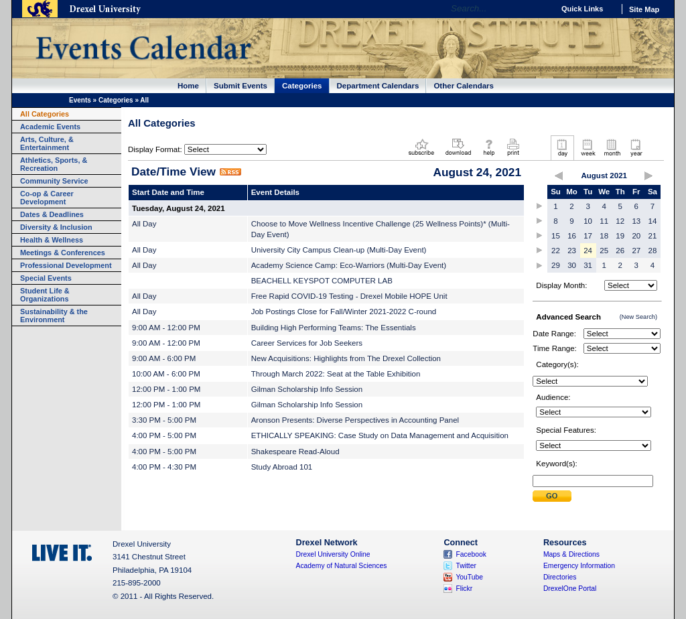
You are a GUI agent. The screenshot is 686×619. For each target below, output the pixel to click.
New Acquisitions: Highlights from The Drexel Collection (346, 358)
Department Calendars (378, 86)
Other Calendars (463, 86)
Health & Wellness (51, 240)
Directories (560, 577)
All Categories (44, 114)
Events (80, 100)
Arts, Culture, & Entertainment (47, 143)
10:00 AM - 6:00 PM (166, 374)
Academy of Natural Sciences (341, 565)
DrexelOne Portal (569, 588)
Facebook (471, 554)
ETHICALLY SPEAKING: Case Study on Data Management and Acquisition (379, 435)
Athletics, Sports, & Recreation (53, 164)
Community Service (54, 181)
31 (588, 265)
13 (636, 221)
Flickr (464, 588)
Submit (552, 496)
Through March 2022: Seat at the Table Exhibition (336, 374)
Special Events (46, 278)
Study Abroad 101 (282, 467)
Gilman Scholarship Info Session (306, 389)
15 (555, 236)
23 (571, 251)
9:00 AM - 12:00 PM (166, 328)
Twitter (466, 565)
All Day (144, 224)
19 (620, 236)
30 (571, 265)
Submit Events (240, 86)
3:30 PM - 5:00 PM (164, 420)
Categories (302, 86)
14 (652, 221)
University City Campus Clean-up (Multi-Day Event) (339, 250)
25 (604, 251)
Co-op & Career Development (47, 198)
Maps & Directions (571, 554)
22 (555, 251)
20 (636, 236)
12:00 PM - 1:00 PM (166, 389)
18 (604, 236)
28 (652, 251)
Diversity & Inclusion (56, 227)
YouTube (469, 577)
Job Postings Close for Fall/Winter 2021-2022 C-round (344, 311)
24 (588, 251)
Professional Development (66, 265)
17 (588, 236)
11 (604, 221)
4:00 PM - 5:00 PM (164, 435)
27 (636, 251)
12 (620, 221)
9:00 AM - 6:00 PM (164, 358)
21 (652, 236)
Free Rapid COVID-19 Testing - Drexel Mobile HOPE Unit (349, 296)
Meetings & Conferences (62, 253)
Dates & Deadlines (52, 214)
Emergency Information (579, 565)
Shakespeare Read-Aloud (295, 452)
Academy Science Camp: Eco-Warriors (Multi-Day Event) (348, 265)
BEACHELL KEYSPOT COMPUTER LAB (322, 281)
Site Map (644, 9)
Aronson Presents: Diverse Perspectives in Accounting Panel (355, 420)
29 (555, 265)
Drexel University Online (333, 554)
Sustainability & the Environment (54, 315)
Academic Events (50, 127)
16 (571, 236)
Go (540, 9)
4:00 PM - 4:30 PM (164, 467)
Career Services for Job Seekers (306, 343)
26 (620, 251)
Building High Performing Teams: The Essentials (333, 328)
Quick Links (582, 9)
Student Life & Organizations (45, 295)
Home (188, 86)
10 (588, 221)
